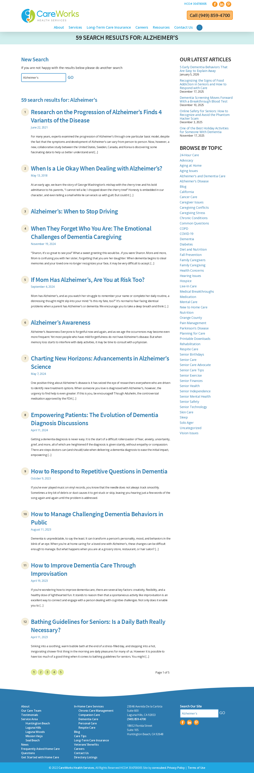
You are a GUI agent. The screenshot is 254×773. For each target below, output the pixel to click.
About (25, 706)
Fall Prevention (191, 255)
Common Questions (194, 223)
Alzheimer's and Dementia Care (202, 176)
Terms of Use (196, 768)
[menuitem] (195, 3)
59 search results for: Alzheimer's (127, 38)
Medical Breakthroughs (197, 291)
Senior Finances (191, 381)
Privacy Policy (176, 768)
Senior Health (189, 386)
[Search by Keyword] (43, 77)
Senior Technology (193, 407)
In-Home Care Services (89, 706)
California (187, 192)
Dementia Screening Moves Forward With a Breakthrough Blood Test (206, 99)
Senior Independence (195, 391)
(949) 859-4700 (214, 15)
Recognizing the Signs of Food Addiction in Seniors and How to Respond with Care (203, 84)
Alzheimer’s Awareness (60, 322)
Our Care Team (31, 711)
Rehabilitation (190, 344)
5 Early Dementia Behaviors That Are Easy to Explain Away (204, 69)
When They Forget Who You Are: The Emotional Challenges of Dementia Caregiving (91, 232)
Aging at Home (190, 165)
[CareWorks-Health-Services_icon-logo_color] (50, 16)
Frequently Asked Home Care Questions (40, 751)
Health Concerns (192, 270)
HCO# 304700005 (195, 4)
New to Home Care (193, 307)
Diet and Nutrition (193, 249)
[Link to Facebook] (214, 4)
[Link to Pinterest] (228, 4)
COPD (184, 228)
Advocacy (186, 160)
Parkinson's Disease (194, 328)
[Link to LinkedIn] (221, 4)
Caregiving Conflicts (194, 207)
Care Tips (80, 736)
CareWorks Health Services (76, 768)
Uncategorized (190, 428)
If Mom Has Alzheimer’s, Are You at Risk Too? (87, 280)
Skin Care (186, 412)
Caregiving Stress (192, 213)
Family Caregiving (192, 265)
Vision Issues (189, 433)
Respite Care (189, 349)
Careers (79, 749)
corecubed (159, 768)
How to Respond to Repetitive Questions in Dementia (99, 471)
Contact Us (81, 753)
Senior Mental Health (195, 396)
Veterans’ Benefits (86, 744)
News (25, 744)
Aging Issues (189, 171)
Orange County (191, 317)
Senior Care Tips (192, 370)
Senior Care (188, 360)
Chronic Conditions (194, 218)
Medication (188, 297)
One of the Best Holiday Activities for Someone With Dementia (204, 130)
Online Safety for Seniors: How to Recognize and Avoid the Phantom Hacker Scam (205, 115)
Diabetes (186, 244)
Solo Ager (187, 422)
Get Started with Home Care (40, 757)
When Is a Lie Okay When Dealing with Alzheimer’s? (96, 168)
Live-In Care (188, 286)
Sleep (184, 417)
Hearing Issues (190, 276)
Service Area (29, 719)
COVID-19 (186, 234)
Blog (183, 186)
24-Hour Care (189, 155)
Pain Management (193, 323)
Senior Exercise (191, 375)
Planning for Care (192, 333)
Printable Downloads (195, 338)
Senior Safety (189, 401)
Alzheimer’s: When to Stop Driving (74, 211)
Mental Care (188, 302)
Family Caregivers (192, 260)
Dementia (187, 239)
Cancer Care (188, 197)
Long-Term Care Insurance (91, 740)
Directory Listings (85, 757)
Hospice (185, 281)
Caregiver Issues (191, 202)
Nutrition (186, 312)
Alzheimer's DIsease (194, 181)
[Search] (199, 28)
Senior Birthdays (192, 354)
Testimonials (29, 715)
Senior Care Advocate (195, 365)
